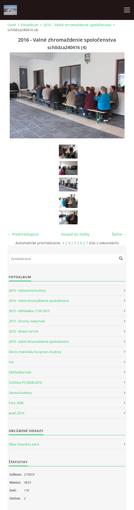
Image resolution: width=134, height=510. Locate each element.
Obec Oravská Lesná (24, 444)
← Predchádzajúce (23, 234)
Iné (11, 362)
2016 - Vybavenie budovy (27, 290)
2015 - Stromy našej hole (27, 321)
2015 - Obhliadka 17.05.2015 (29, 311)
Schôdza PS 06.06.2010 (25, 382)
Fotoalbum (29, 24)
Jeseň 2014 (16, 413)
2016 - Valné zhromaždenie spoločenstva (77, 24)
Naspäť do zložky (75, 234)
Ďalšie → (119, 234)
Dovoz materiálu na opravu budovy (35, 351)
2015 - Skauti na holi (23, 331)
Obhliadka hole (20, 372)
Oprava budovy (20, 392)
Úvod (11, 24)
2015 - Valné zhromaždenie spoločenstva (39, 341)
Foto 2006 (16, 403)
